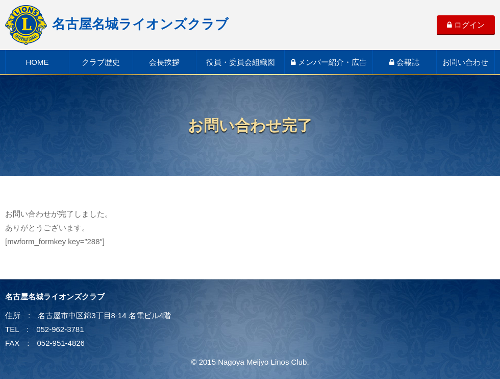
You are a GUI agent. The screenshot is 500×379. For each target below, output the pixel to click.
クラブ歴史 (101, 62)
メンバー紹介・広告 (329, 62)
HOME (37, 62)
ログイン (466, 24)
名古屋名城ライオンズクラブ (117, 24)
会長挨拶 (164, 62)
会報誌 (404, 62)
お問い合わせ (465, 62)
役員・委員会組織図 (240, 62)
